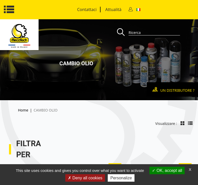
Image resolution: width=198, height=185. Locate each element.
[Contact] (130, 9)
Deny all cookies (85, 178)
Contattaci (87, 9)
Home (23, 110)
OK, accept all (167, 170)
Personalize (121, 178)
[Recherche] (123, 32)
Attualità (113, 9)
